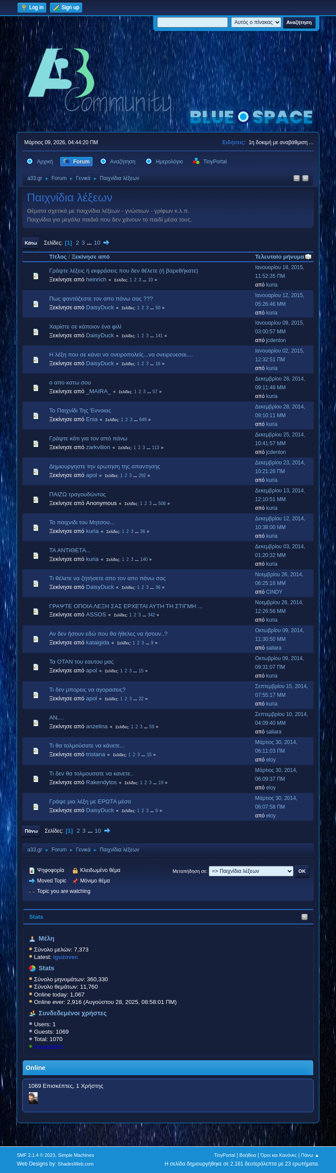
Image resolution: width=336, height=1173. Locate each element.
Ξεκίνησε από (91, 256)
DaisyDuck (100, 307)
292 (142, 475)
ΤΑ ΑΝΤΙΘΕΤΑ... (70, 550)
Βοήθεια (247, 1155)
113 (155, 447)
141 (159, 335)
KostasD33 (48, 1047)
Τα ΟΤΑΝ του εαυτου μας (81, 661)
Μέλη (46, 938)
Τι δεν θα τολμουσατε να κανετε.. (91, 773)
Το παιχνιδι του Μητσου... (81, 522)
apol (91, 475)
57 (155, 391)
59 (151, 726)
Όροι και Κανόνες (278, 1155)
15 (141, 670)
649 (143, 419)
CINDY (274, 592)
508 (162, 503)
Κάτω (30, 243)
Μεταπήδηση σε (189, 871)
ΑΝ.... (56, 717)
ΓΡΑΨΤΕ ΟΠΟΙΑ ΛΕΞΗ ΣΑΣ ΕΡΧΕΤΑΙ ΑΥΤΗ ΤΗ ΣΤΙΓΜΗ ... (126, 606)
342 (151, 614)
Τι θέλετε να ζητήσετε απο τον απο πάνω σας (107, 578)
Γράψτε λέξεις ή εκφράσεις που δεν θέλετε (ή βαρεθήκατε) (123, 270)
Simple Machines (76, 1155)
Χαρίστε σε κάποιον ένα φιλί (85, 326)
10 (97, 242)
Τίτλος (57, 256)
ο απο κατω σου (70, 382)
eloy (271, 760)
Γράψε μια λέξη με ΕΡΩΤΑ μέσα (90, 801)
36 (142, 531)
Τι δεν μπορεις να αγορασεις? (87, 689)
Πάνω (31, 831)
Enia (92, 419)
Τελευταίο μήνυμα (283, 256)
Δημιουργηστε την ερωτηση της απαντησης (104, 466)
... (90, 242)
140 (144, 559)
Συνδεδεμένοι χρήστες (72, 1013)
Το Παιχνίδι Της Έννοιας (80, 410)
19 (160, 782)
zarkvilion (98, 447)
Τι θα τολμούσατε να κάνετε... (86, 745)
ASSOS (96, 614)
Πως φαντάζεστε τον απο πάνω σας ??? (101, 298)
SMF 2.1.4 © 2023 (36, 1155)
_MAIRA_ (98, 391)
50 (157, 307)
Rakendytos (101, 782)
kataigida (97, 642)
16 (157, 363)
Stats (36, 916)
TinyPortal (224, 1155)
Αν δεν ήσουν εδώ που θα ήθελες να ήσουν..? (108, 633)
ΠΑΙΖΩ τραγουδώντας (77, 494)
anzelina (97, 726)
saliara (273, 648)
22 (141, 698)
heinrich (96, 279)
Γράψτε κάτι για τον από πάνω (88, 438)
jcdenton (276, 340)
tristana (95, 754)
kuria (271, 285)
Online (35, 1067)
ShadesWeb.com (76, 1163)
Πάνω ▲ (310, 1155)
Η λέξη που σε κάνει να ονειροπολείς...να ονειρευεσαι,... (120, 354)
